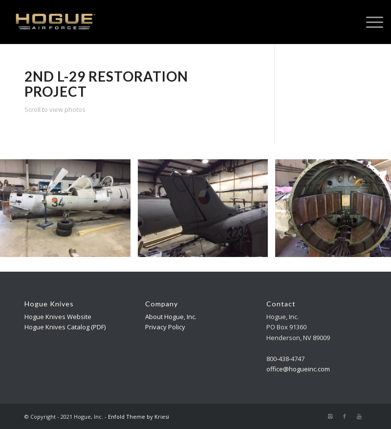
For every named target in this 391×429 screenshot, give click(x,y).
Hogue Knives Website (57, 316)
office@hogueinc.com (298, 369)
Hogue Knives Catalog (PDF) (65, 326)
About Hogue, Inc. (170, 316)
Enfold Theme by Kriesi (138, 416)
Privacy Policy (165, 326)
